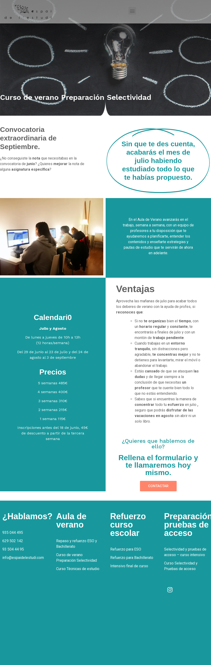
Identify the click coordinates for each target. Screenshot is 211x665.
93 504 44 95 (13, 549)
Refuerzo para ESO (125, 549)
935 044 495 (12, 532)
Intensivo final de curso (129, 566)
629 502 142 (12, 541)
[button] (132, 11)
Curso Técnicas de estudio (77, 569)
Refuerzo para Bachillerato (131, 557)
